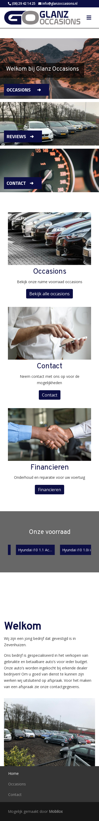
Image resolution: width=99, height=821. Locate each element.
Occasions (19, 89)
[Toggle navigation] (89, 18)
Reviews (16, 136)
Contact (16, 183)
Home (13, 773)
